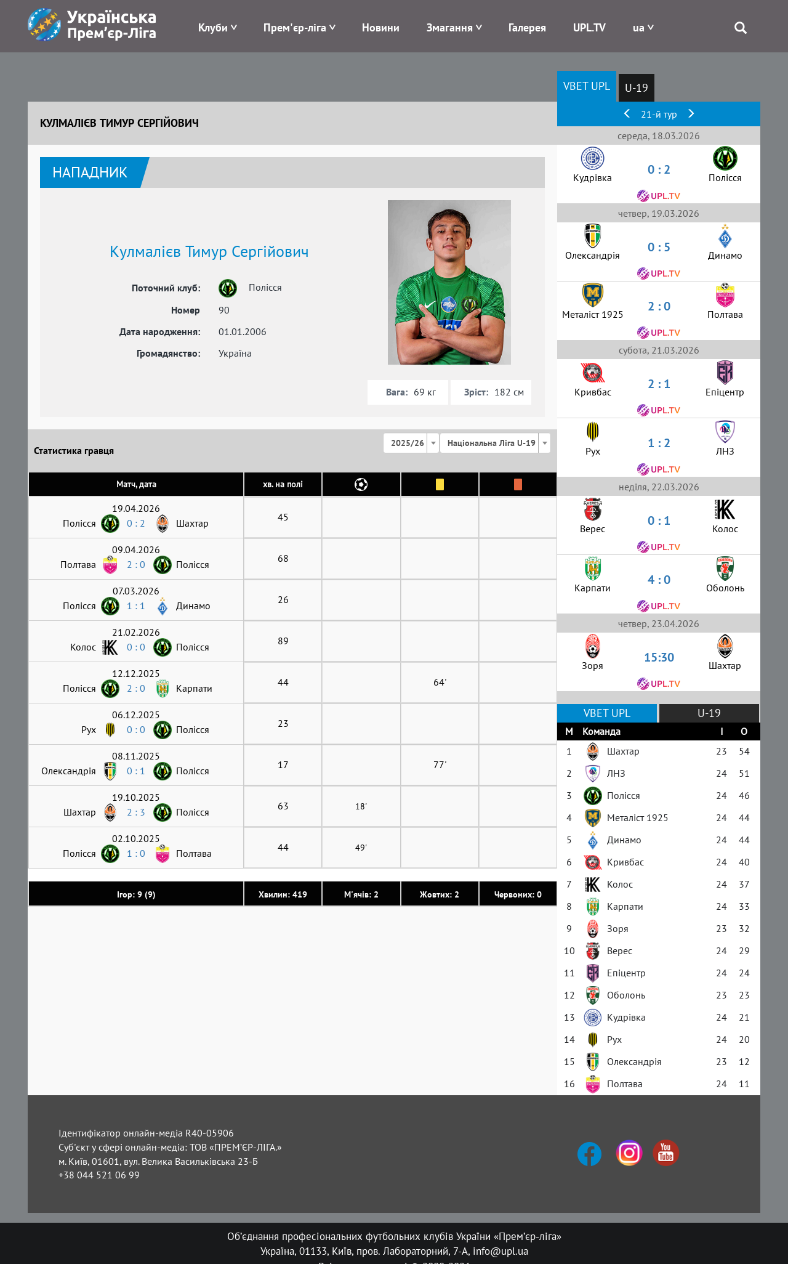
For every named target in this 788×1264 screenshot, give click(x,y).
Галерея (527, 27)
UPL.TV (589, 27)
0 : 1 (136, 770)
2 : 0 (136, 564)
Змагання (450, 27)
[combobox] (411, 442)
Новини (381, 27)
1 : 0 (136, 853)
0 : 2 (136, 523)
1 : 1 (136, 605)
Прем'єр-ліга (294, 27)
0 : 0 (136, 647)
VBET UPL (586, 86)
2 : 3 (136, 812)
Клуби (213, 27)
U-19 (636, 88)
